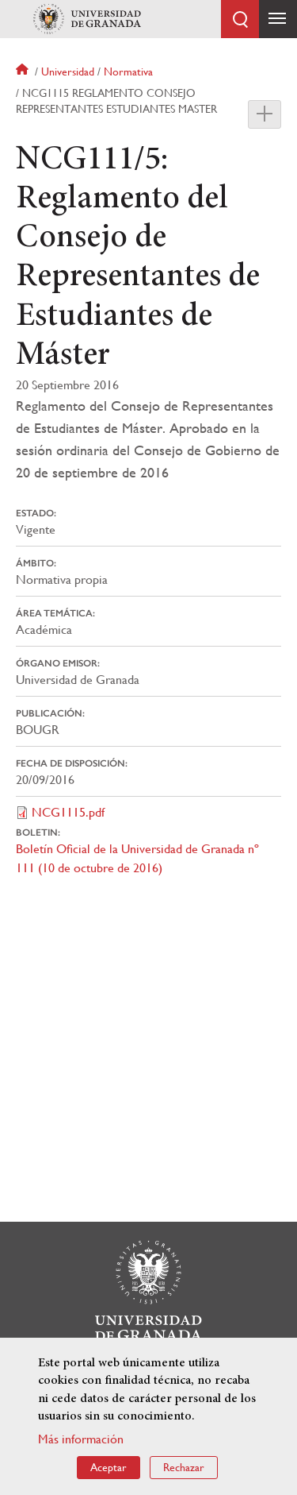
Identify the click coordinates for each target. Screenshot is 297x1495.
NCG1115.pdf (68, 812)
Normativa (128, 71)
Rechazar (183, 1467)
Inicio (24, 71)
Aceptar (108, 1467)
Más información (81, 1439)
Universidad (67, 71)
